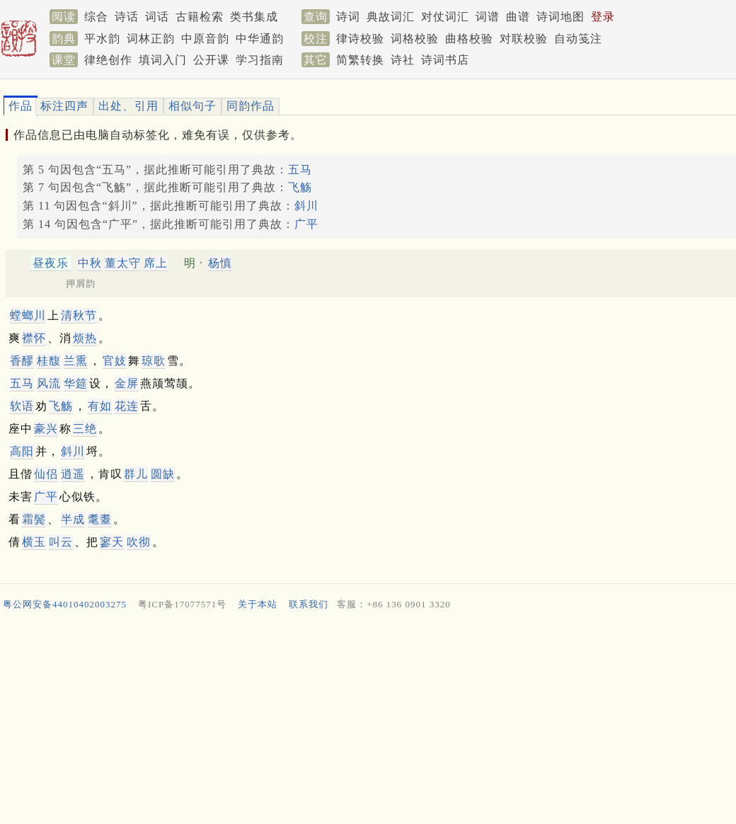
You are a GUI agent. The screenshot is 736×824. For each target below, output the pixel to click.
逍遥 (73, 474)
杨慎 (220, 263)
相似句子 (192, 106)
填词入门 (163, 60)
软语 (22, 406)
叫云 (61, 542)
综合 (96, 17)
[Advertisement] (362, 721)
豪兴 (46, 429)
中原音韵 (205, 39)
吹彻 (139, 542)
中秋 (90, 263)
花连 (127, 406)
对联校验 (524, 39)
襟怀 (34, 338)
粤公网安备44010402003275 (65, 604)
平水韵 (102, 39)
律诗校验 (360, 39)
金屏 (127, 383)
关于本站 (257, 604)
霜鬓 (34, 519)
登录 (603, 17)
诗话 (127, 17)
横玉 (34, 542)
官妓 (115, 361)
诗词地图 (560, 17)
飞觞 (300, 187)
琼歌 (154, 361)
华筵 (76, 383)
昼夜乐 (51, 263)
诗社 (403, 60)
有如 (100, 406)
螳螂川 (28, 315)
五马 (300, 170)
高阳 (22, 451)
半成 (73, 519)
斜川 (306, 206)
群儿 (136, 474)
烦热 (85, 338)
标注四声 (64, 106)
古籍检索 (200, 17)
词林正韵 (151, 39)
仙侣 (46, 474)
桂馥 (49, 361)
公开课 (211, 60)
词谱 (488, 17)
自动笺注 (578, 39)
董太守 (123, 263)
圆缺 (163, 474)
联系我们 (308, 604)
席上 (156, 263)
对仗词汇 (445, 17)
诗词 (348, 17)
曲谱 (518, 17)
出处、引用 (128, 106)
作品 (20, 106)
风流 (49, 383)
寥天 (112, 542)
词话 (157, 17)
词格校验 (415, 39)
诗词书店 (445, 60)
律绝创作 (108, 60)
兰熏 (76, 361)
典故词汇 (391, 17)
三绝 (85, 429)
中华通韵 (260, 39)
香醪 (22, 361)
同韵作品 (250, 106)
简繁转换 (360, 60)
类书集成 (254, 17)
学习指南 (260, 60)
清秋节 (79, 315)
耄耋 (100, 519)
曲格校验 (469, 39)
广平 (306, 224)
